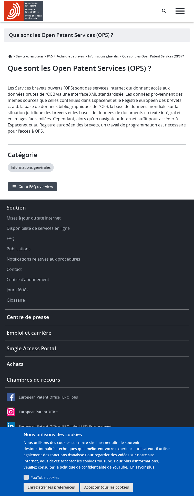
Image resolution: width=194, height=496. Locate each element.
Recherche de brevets (70, 56)
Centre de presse (28, 317)
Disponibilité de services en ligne (38, 228)
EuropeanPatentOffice (38, 411)
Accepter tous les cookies (106, 487)
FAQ (50, 56)
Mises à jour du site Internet (34, 218)
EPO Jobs (70, 397)
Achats (15, 364)
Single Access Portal (31, 348)
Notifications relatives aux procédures (43, 259)
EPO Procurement (96, 426)
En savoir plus (142, 467)
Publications (18, 249)
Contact (14, 269)
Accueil (10, 56)
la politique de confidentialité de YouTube (91, 467)
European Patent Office (39, 397)
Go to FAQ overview (35, 186)
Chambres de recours (33, 379)
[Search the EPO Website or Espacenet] (164, 11)
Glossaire (16, 300)
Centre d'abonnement (28, 279)
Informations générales (103, 56)
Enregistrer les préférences (51, 487)
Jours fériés (17, 290)
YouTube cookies (45, 477)
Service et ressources (29, 56)
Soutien (16, 207)
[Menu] (180, 11)
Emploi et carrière (29, 332)
